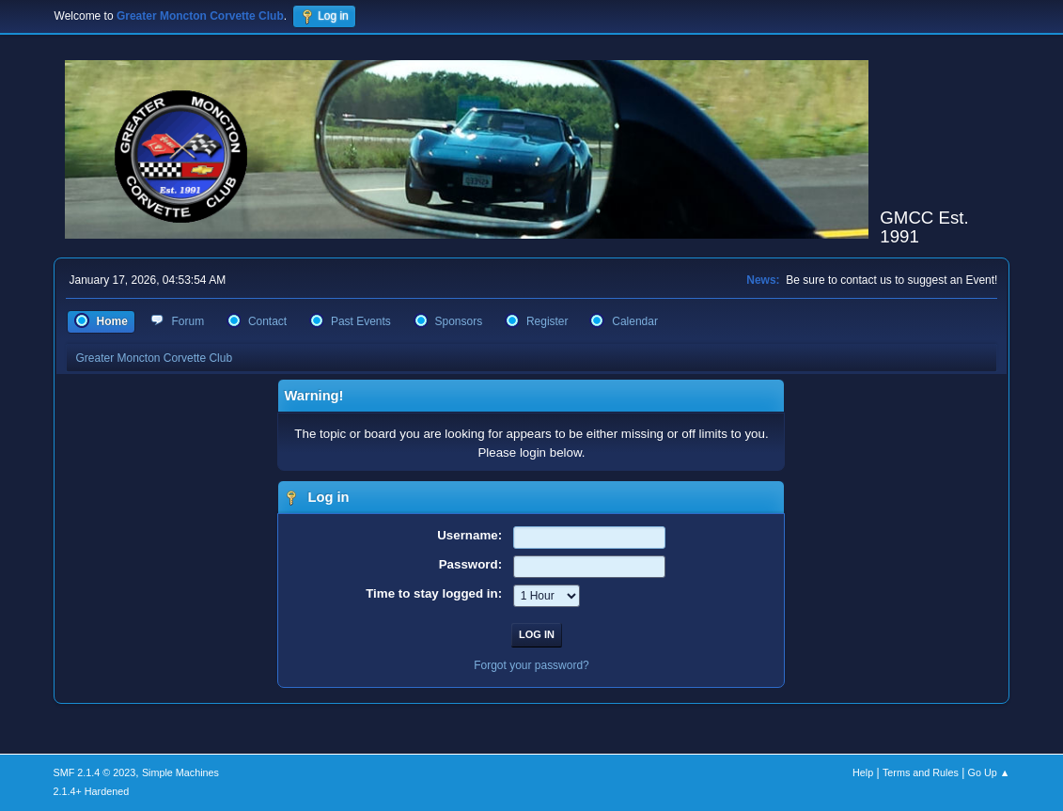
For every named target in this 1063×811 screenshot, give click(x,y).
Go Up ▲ (989, 772)
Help (862, 772)
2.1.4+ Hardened (92, 791)
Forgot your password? (531, 665)
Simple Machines (180, 772)
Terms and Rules (921, 772)
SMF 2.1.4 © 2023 (95, 772)
